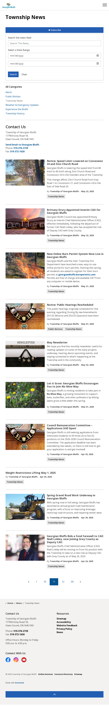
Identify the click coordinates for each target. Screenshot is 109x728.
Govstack (19, 682)
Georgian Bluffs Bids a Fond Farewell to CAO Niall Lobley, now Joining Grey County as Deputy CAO (75, 539)
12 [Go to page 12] (63, 581)
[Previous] (28, 581)
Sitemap (61, 618)
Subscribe (54, 30)
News (60, 632)
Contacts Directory (63, 674)
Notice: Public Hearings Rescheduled (70, 304)
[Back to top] (54, 694)
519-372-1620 (17, 151)
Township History (15, 113)
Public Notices (55, 329)
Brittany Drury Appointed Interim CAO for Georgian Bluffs (73, 211)
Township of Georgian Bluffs (64, 191)
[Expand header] (104, 5)
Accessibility (64, 622)
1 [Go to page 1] (36, 581)
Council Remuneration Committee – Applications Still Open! (70, 427)
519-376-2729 (20, 148)
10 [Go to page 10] (45, 581)
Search (13, 74)
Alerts (9, 92)
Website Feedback (67, 625)
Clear (24, 74)
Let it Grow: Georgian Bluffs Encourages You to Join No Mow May (72, 385)
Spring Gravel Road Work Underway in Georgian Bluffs (71, 497)
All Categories (14, 86)
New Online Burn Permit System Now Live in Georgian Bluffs (75, 255)
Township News (56, 196)
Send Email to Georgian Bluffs (22, 144)
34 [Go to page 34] (72, 581)
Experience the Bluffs (17, 109)
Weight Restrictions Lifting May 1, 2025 (31, 472)
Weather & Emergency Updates (22, 105)
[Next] (80, 581)
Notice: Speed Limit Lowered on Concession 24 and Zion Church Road (75, 163)
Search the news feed (19, 37)
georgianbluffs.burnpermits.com (77, 274)
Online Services (45, 674)
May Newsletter (57, 342)
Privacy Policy (64, 628)
